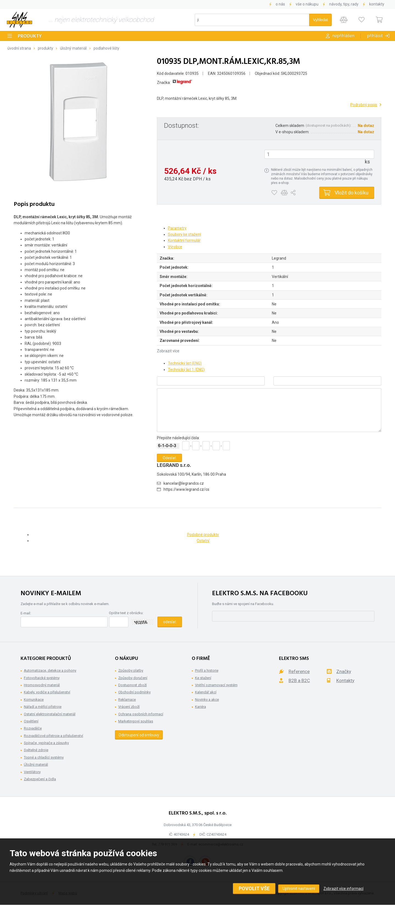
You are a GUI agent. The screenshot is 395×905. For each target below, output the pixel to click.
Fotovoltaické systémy (42, 678)
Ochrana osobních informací (140, 714)
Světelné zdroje (36, 750)
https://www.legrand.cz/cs (186, 489)
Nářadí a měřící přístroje (42, 707)
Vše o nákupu (307, 4)
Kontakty (376, 4)
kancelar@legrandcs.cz (183, 483)
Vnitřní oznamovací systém (216, 685)
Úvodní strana (19, 48)
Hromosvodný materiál (42, 685)
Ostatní (203, 540)
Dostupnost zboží (132, 685)
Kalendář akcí (205, 692)
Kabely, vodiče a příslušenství (47, 692)
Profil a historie (206, 670)
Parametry (177, 228)
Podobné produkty (203, 534)
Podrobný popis (363, 105)
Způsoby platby (130, 670)
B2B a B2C (299, 680)
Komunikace (34, 699)
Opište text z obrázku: (126, 613)
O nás (280, 4)
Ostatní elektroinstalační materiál (49, 714)
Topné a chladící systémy (44, 757)
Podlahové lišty (106, 48)
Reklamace (127, 699)
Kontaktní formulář (184, 240)
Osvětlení (31, 721)
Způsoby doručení (132, 678)
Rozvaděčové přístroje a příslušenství (53, 736)
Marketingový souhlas (135, 721)
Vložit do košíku (351, 192)
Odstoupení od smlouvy (139, 735)
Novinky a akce (207, 699)
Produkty (30, 36)
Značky (343, 671)
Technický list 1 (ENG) (186, 369)
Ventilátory (32, 772)
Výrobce (175, 247)
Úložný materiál (73, 48)
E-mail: (26, 613)
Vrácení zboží (129, 707)
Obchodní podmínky (134, 692)
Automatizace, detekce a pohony (50, 670)
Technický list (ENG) (185, 363)
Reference (299, 671)
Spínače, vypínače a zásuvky (46, 743)
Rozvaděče (33, 728)
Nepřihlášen (343, 35)
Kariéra (200, 707)
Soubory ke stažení (184, 234)
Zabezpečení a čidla (40, 779)
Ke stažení (203, 678)
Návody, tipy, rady (344, 4)
